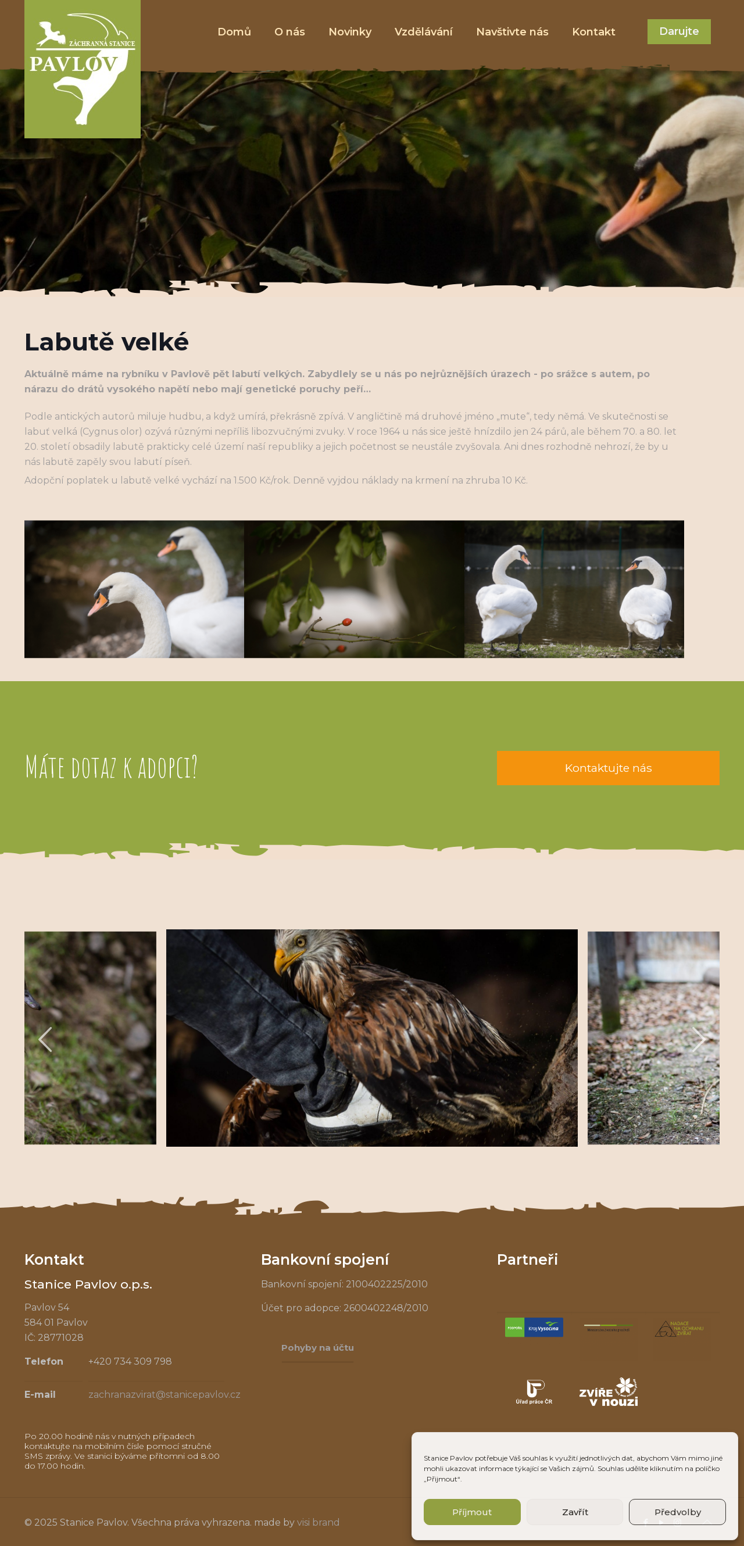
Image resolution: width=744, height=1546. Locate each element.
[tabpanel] (372, 1038)
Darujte (679, 31)
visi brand (318, 1522)
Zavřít (575, 1512)
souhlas (535, 1458)
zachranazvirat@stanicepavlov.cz (164, 1394)
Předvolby (677, 1512)
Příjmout (472, 1512)
